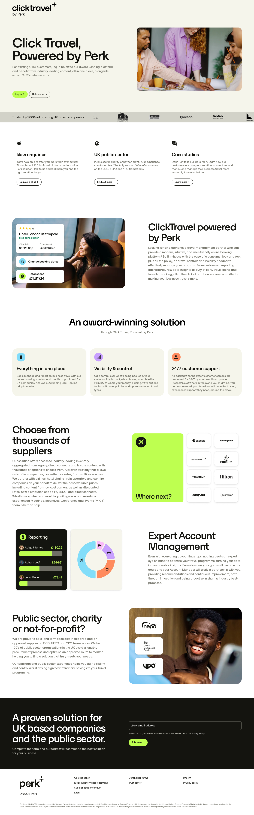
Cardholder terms (138, 777)
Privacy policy (190, 782)
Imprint (187, 777)
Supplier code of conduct (87, 787)
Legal (77, 792)
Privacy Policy (198, 733)
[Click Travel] (34, 9)
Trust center (135, 782)
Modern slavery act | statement (91, 782)
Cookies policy (82, 777)
